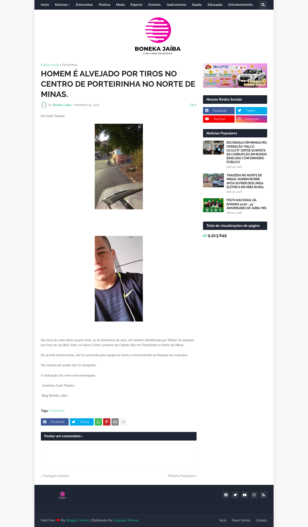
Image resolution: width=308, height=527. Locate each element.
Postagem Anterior (56, 476)
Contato (261, 520)
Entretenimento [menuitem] (240, 5)
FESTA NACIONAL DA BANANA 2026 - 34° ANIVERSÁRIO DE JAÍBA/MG (247, 204)
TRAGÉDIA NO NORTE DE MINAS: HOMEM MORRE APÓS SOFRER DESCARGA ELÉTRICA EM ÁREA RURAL (245, 181)
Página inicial (50, 64)
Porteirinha (69, 64)
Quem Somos (241, 520)
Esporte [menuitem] (136, 5)
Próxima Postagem (181, 476)
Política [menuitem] (104, 5)
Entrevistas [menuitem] (84, 5)
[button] (263, 5)
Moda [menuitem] (120, 5)
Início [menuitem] (45, 5)
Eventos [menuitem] (154, 5)
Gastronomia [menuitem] (176, 5)
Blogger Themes (78, 520)
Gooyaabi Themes (126, 520)
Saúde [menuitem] (197, 5)
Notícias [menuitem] (61, 5)
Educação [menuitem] (215, 5)
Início (223, 520)
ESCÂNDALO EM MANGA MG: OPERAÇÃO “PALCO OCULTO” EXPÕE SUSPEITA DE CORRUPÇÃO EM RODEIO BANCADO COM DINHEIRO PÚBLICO (247, 152)
